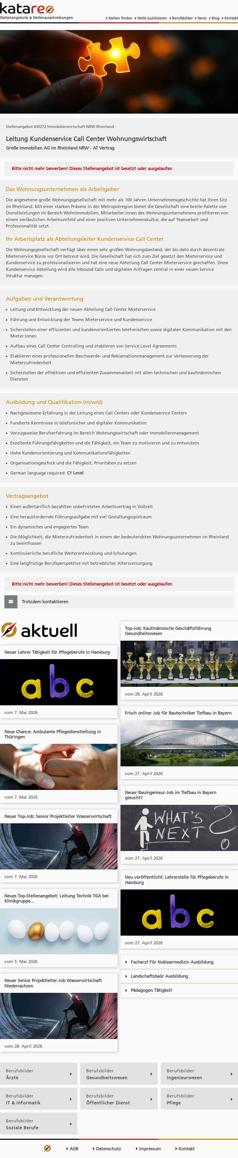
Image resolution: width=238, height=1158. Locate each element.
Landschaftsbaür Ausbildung (156, 976)
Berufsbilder (182, 18)
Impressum (148, 1148)
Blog (215, 18)
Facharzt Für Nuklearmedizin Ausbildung (169, 962)
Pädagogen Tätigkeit (148, 990)
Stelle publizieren (151, 18)
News (201, 18)
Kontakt (230, 18)
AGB (72, 1148)
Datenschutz (106, 1148)
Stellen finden (119, 18)
